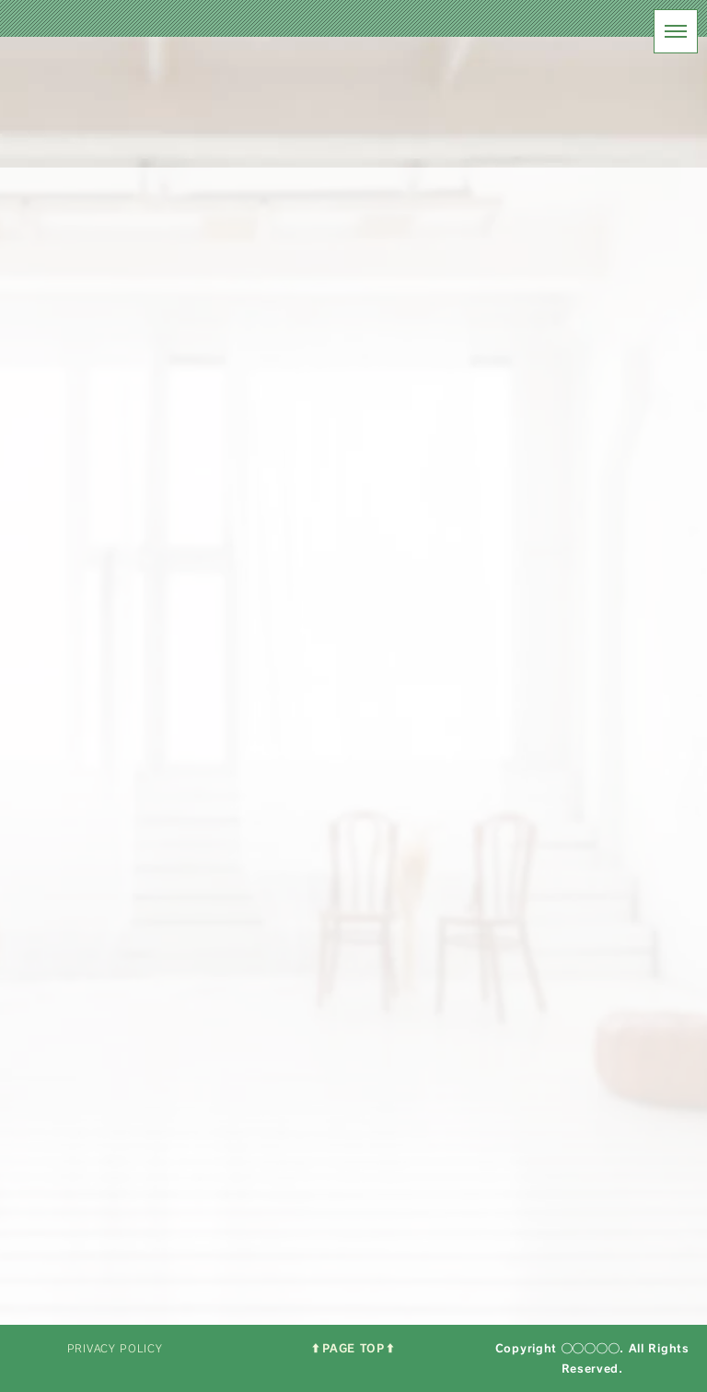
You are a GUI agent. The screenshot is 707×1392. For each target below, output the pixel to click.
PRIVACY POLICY (115, 1348)
